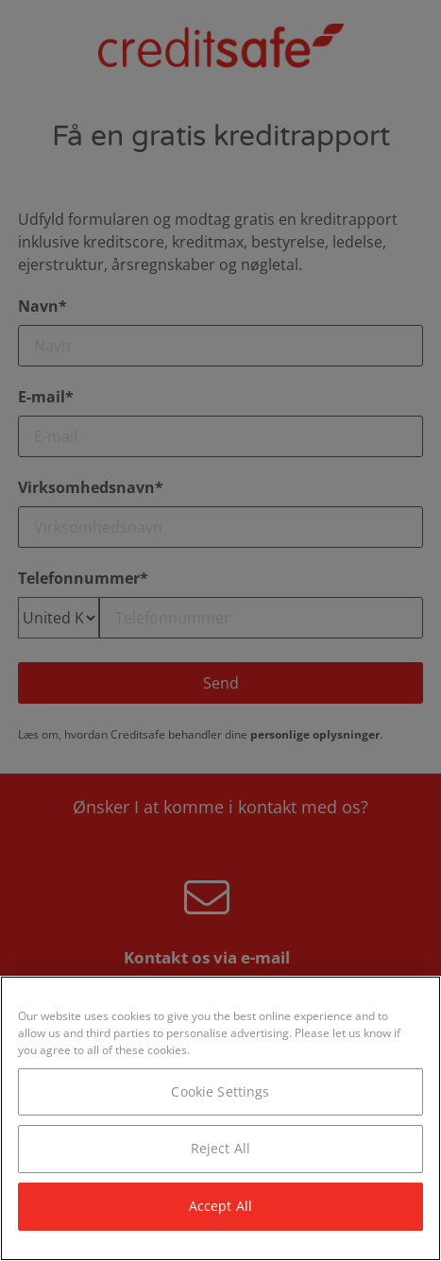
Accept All (220, 1206)
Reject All (220, 1148)
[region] (220, 1118)
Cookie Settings (220, 1091)
